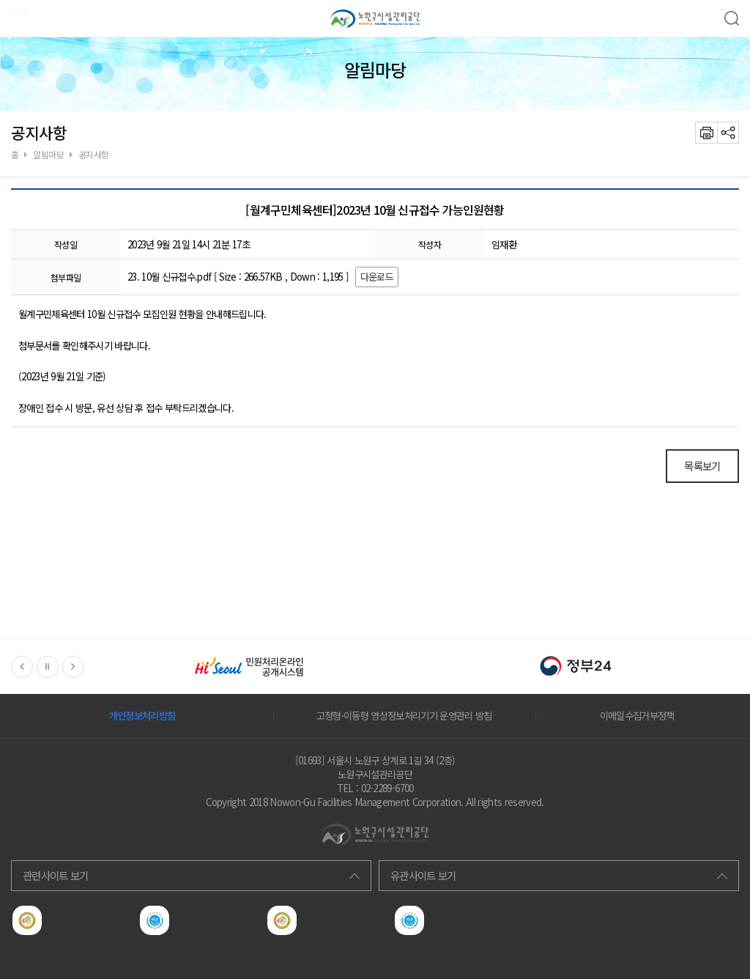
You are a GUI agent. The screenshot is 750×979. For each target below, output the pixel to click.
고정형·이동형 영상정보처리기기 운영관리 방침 (404, 716)
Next (73, 667)
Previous (22, 667)
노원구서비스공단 (375, 18)
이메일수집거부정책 (637, 716)
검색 (731, 18)
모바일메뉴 (14, 14)
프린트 (706, 133)
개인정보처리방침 (142, 716)
